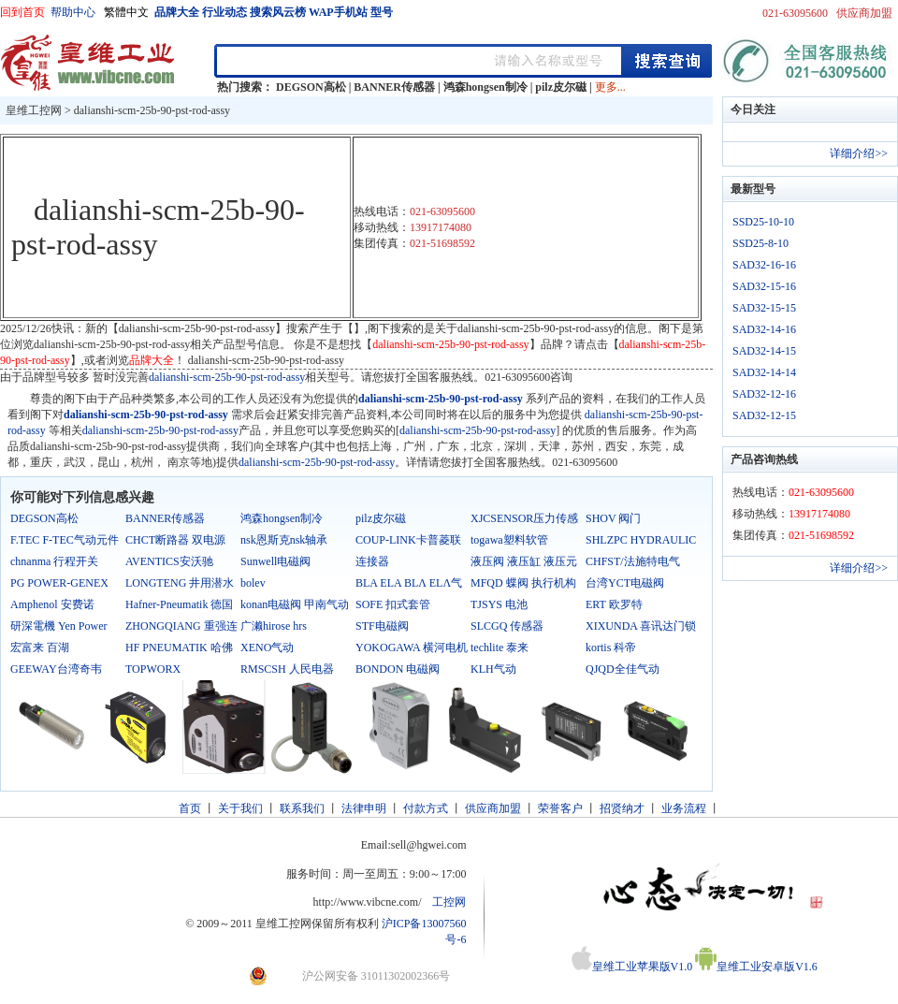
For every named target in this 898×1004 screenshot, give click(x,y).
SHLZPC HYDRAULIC (641, 539)
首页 (190, 808)
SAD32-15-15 (764, 307)
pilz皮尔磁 (561, 87)
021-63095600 (795, 13)
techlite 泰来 (500, 647)
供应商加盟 (864, 13)
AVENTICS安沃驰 (169, 561)
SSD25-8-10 (760, 243)
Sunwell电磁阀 (275, 561)
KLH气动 (493, 669)
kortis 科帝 (611, 647)
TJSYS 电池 (499, 604)
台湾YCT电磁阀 (625, 582)
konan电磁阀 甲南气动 (294, 604)
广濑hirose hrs (273, 626)
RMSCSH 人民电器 (287, 669)
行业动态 (224, 12)
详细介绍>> (859, 153)
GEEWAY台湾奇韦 (56, 669)
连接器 (372, 561)
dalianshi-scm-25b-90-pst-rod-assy (152, 110)
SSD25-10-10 (763, 221)
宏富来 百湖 (39, 647)
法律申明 (363, 808)
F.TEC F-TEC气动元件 (64, 539)
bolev (253, 582)
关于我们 (240, 808)
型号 (381, 12)
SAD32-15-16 (764, 286)
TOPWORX (153, 669)
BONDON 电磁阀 (397, 669)
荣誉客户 (560, 808)
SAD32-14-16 (764, 329)
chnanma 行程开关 (54, 561)
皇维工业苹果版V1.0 (632, 966)
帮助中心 (73, 12)
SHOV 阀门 (613, 518)
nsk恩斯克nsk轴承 (283, 539)
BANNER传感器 (394, 87)
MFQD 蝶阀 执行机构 (523, 582)
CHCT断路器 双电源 (175, 539)
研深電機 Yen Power (58, 626)
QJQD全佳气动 (622, 669)
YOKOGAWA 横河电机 (411, 647)
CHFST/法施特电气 (633, 561)
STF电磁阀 (382, 626)
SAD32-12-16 (764, 393)
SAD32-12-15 (764, 415)
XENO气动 (267, 647)
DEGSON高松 (311, 87)
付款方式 (425, 808)
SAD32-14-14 (764, 372)
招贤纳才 (622, 808)
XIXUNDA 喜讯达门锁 (641, 626)
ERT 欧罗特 (614, 604)
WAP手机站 (338, 12)
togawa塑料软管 (509, 539)
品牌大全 (176, 12)
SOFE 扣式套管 (392, 604)
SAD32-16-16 (764, 264)
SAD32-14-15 (764, 350)
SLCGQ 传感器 (507, 626)
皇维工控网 (34, 110)
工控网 (449, 902)
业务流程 (683, 808)
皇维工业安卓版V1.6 (756, 966)
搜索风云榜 (278, 12)
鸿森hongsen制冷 (485, 87)
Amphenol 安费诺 (52, 604)
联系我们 (302, 808)
